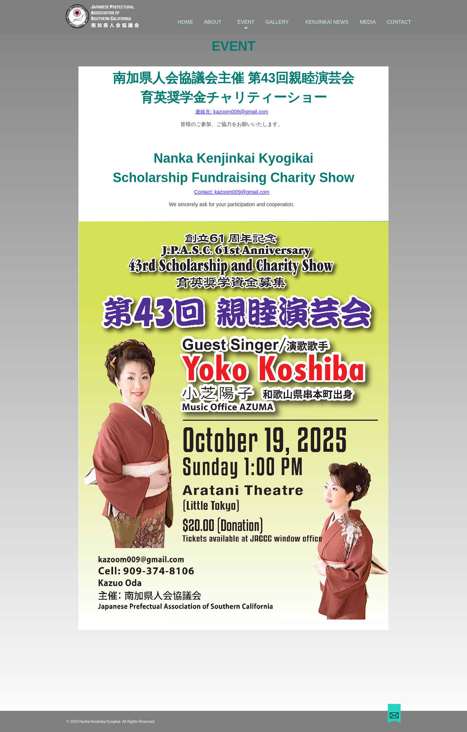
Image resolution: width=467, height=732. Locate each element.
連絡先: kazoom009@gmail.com (231, 112)
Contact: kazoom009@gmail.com (231, 192)
